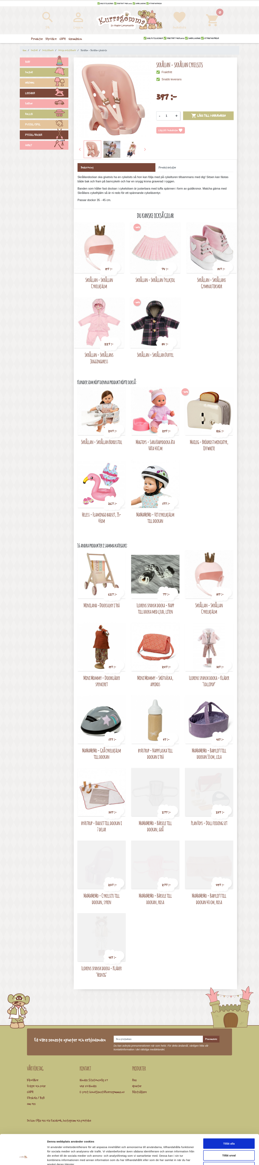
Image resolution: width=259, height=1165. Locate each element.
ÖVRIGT (46, 146)
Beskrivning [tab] (87, 167)
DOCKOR (46, 73)
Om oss (31, 1104)
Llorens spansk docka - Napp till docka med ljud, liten (155, 608)
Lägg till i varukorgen (208, 115)
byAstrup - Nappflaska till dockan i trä (155, 754)
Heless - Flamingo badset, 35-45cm (101, 518)
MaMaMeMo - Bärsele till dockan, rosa (155, 899)
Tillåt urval (229, 1129)
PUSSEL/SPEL (46, 125)
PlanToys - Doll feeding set (209, 823)
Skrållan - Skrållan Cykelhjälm (99, 283)
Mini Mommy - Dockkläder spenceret (101, 681)
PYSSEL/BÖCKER (46, 135)
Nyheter (137, 1086)
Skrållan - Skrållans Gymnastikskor (211, 283)
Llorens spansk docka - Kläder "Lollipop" (209, 681)
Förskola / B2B (36, 1098)
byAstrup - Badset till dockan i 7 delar (101, 826)
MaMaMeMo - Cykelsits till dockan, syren (102, 899)
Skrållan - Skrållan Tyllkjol (155, 280)
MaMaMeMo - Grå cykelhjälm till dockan (101, 754)
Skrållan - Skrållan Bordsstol (101, 442)
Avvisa (229, 1141)
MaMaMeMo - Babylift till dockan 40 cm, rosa (209, 899)
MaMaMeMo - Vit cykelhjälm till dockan (155, 518)
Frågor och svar (36, 1086)
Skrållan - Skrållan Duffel (155, 354)
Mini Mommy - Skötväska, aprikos (155, 681)
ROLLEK (46, 114)
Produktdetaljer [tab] (167, 167)
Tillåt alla (229, 1117)
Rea (134, 1080)
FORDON (46, 104)
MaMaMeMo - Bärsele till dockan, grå (155, 826)
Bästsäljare (139, 1092)
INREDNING (46, 83)
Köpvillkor (32, 1080)
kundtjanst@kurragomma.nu (107, 1092)
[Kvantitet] (167, 116)
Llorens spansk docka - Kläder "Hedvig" (101, 971)
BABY (46, 62)
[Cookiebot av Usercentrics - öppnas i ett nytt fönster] (23, 1158)
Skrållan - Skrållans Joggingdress (99, 358)
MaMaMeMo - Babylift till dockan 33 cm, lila (209, 754)
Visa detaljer (195, 1157)
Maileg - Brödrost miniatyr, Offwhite (209, 445)
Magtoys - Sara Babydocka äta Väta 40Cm (155, 445)
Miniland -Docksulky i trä (102, 605)
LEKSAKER (46, 93)
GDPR (30, 1092)
